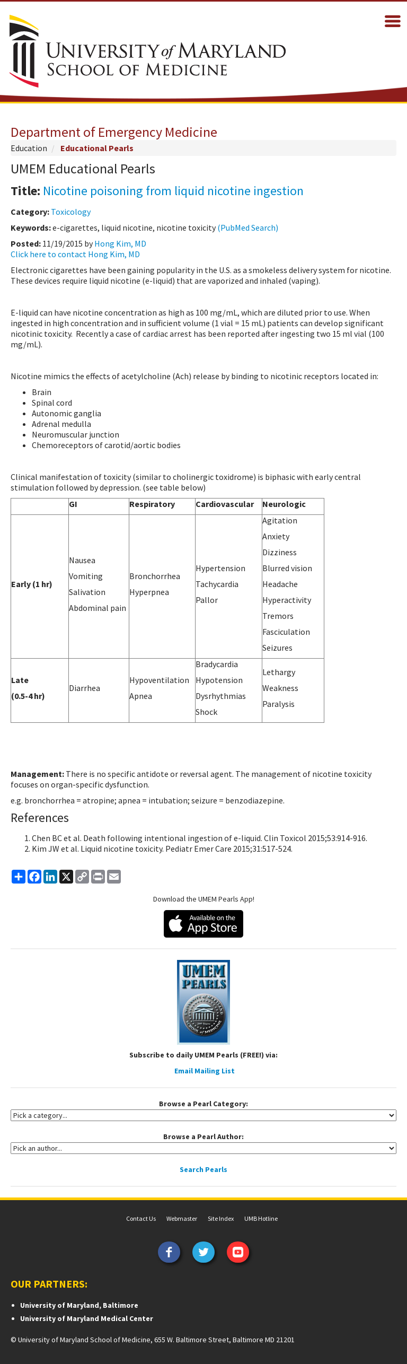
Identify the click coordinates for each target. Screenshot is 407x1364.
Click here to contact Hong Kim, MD (75, 254)
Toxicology (71, 211)
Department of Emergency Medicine (114, 132)
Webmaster (181, 1218)
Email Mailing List (204, 1071)
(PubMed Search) (247, 227)
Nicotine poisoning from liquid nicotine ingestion (173, 190)
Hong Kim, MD (120, 243)
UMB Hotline (261, 1218)
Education (29, 148)
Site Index (221, 1218)
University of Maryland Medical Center (86, 1318)
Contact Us (141, 1218)
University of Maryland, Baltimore (79, 1305)
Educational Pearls (97, 148)
